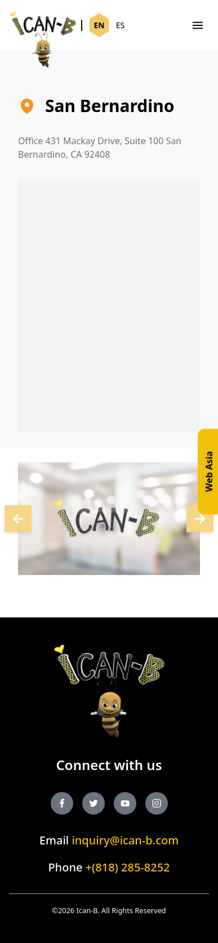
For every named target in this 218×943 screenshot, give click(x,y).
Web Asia (209, 471)
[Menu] (197, 25)
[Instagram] (156, 803)
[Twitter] (93, 803)
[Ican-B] (43, 25)
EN (99, 25)
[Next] (18, 520)
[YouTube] (125, 803)
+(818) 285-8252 (128, 867)
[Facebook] (62, 803)
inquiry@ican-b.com (125, 840)
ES (120, 25)
